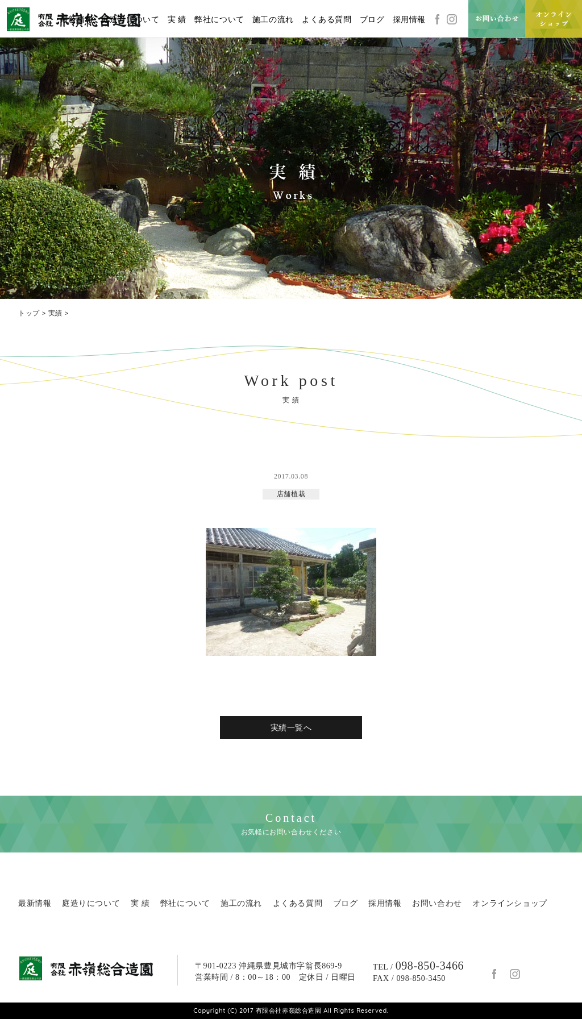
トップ (29, 313)
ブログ (372, 19)
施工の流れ (273, 19)
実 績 (177, 19)
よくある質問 (327, 19)
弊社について (219, 19)
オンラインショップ (509, 903)
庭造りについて (130, 19)
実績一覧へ (291, 727)
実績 (55, 313)
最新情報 (76, 19)
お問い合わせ (437, 903)
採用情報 (409, 19)
